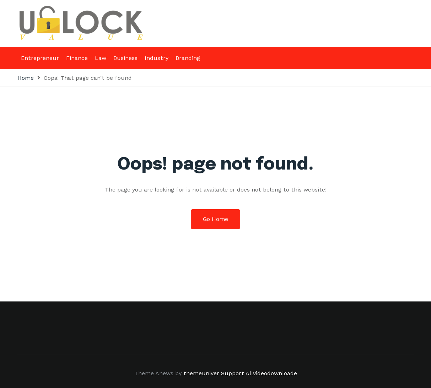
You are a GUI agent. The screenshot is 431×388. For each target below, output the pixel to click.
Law (100, 58)
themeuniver (201, 373)
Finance (77, 58)
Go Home (215, 219)
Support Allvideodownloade (259, 373)
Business (125, 58)
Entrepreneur (40, 58)
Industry (156, 58)
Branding (188, 58)
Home (25, 77)
